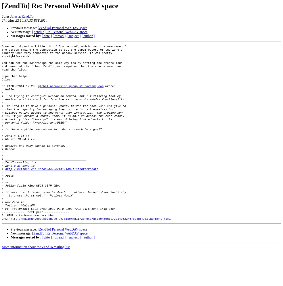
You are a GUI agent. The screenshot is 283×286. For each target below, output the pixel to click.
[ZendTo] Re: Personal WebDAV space (60, 32)
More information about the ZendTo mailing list (36, 282)
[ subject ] (74, 36)
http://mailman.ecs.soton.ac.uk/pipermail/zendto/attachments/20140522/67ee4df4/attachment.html (90, 254)
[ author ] (88, 36)
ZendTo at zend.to (20, 190)
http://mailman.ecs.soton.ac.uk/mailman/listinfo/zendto (51, 194)
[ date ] (47, 36)
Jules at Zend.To (22, 16)
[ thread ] (59, 36)
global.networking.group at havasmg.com (70, 95)
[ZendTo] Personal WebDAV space (62, 28)
